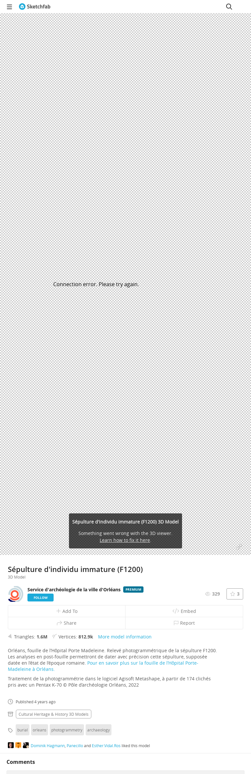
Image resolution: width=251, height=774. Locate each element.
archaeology (98, 729)
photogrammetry (66, 729)
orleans (39, 729)
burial (22, 729)
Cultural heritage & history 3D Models (54, 714)
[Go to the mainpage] (34, 6)
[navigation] (9, 6)
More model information (125, 637)
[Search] (229, 6)
